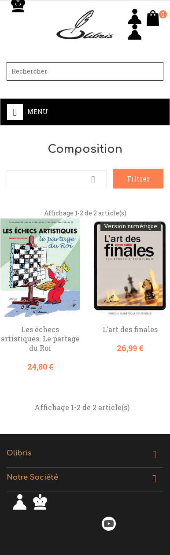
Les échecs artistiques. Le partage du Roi (40, 338)
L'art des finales (130, 329)
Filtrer (138, 178)
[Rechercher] (85, 71)
